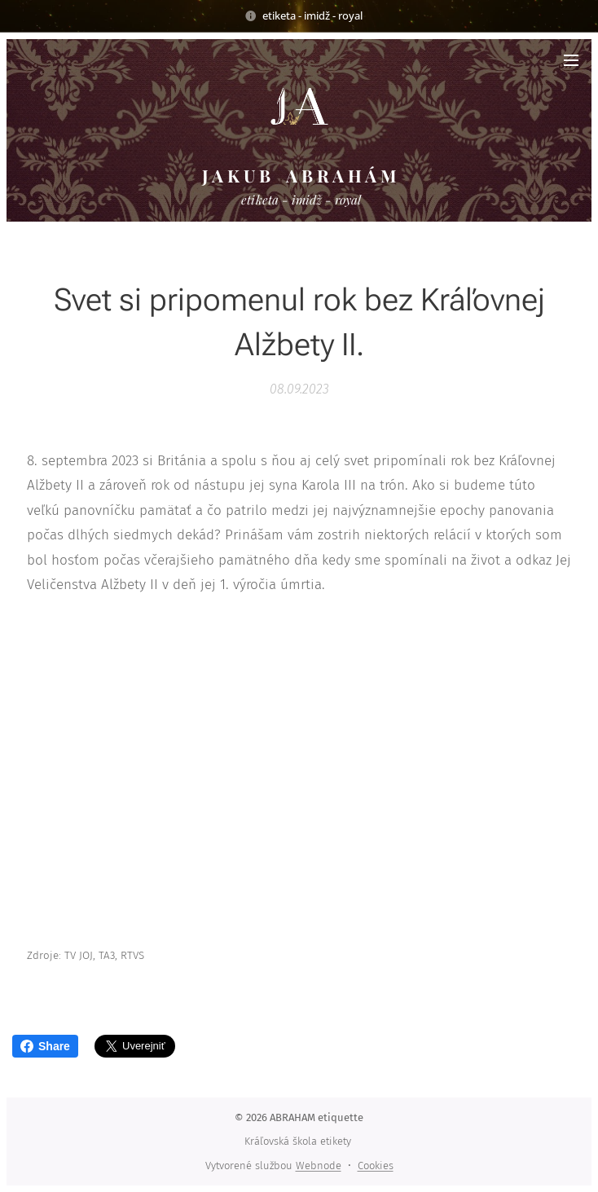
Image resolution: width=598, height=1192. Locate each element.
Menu (571, 60)
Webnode (318, 1165)
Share (45, 1046)
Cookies (376, 1165)
